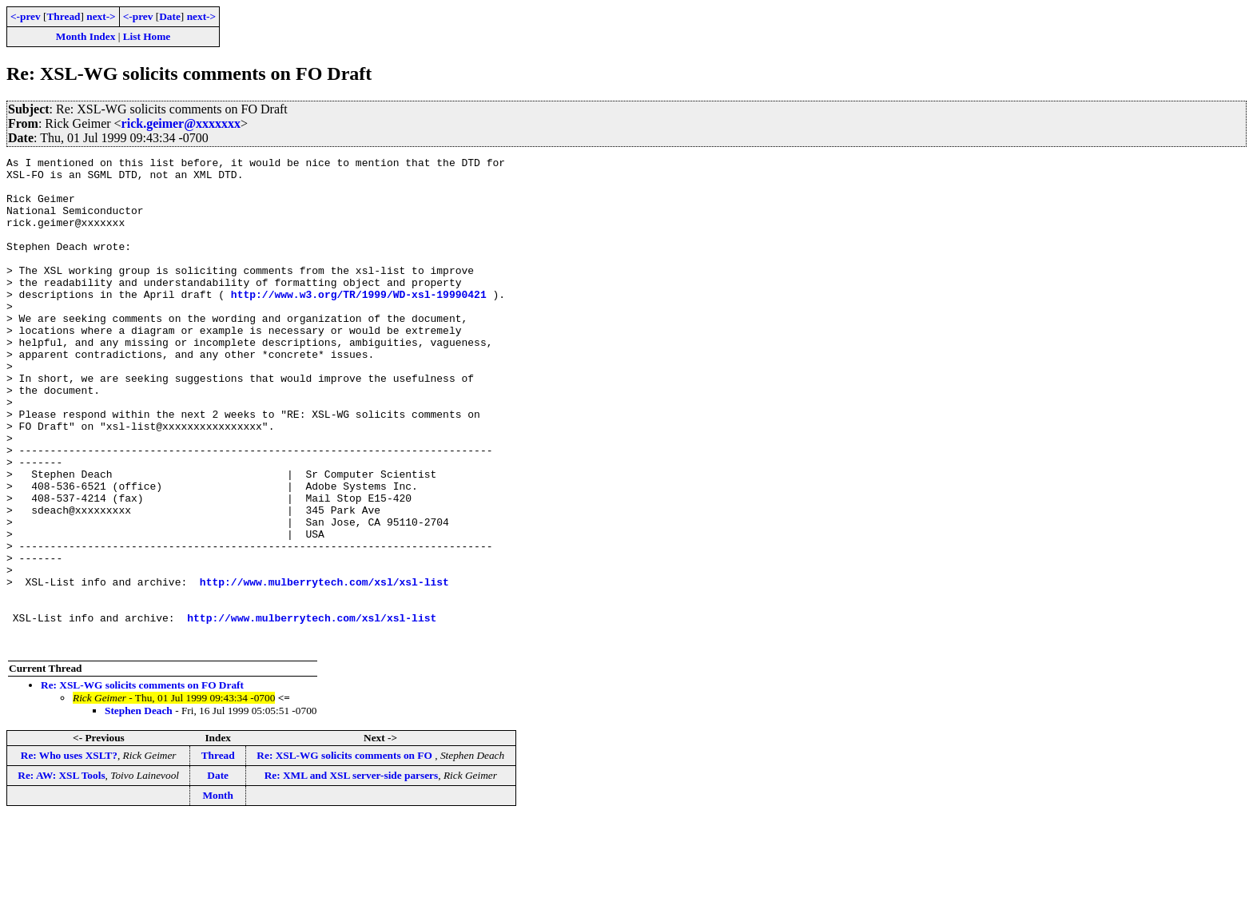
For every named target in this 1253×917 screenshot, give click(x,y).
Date (170, 16)
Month (217, 893)
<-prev (25, 16)
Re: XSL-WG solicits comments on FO (346, 853)
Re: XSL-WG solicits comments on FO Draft (142, 783)
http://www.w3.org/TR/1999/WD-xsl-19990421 (359, 323)
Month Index (85, 36)
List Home (147, 36)
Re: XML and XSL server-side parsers (352, 873)
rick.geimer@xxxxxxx (181, 123)
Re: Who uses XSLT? (69, 853)
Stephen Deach (139, 809)
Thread (63, 16)
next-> (100, 16)
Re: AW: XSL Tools (61, 873)
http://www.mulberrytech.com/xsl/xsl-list (324, 668)
